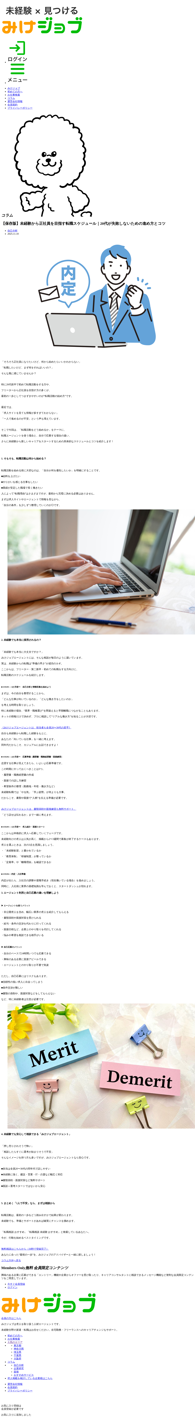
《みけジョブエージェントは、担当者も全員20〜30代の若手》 (36, 727)
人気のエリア (15, 1342)
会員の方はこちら (11, 1318)
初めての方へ (15, 91)
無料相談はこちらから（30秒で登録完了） (25, 1249)
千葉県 (17, 1355)
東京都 (17, 1345)
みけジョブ (14, 88)
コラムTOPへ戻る (11, 1260)
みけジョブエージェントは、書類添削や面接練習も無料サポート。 (38, 809)
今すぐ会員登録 (16, 1284)
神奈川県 (19, 1348)
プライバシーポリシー (20, 108)
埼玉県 (17, 1352)
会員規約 (13, 104)
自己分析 (13, 230)
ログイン (13, 1287)
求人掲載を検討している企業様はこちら (30, 1378)
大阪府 (17, 1358)
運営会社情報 (15, 101)
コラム (11, 98)
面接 (16, 1371)
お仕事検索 (14, 94)
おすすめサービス (24, 1375)
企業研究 (19, 1368)
